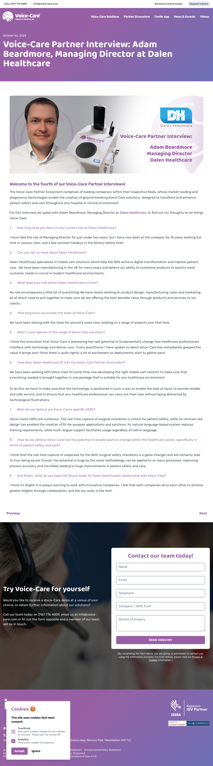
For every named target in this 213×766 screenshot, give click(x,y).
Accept (19, 751)
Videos (204, 16)
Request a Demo (199, 3)
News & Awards (184, 16)
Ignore (36, 751)
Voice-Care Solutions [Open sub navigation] (105, 16)
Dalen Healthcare (133, 213)
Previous (13, 513)
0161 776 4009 (18, 3)
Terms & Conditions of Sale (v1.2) (78, 756)
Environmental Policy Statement (102, 750)
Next (203, 513)
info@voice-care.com (45, 3)
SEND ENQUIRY (160, 640)
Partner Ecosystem (137, 16)
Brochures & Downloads (168, 3)
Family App (161, 16)
